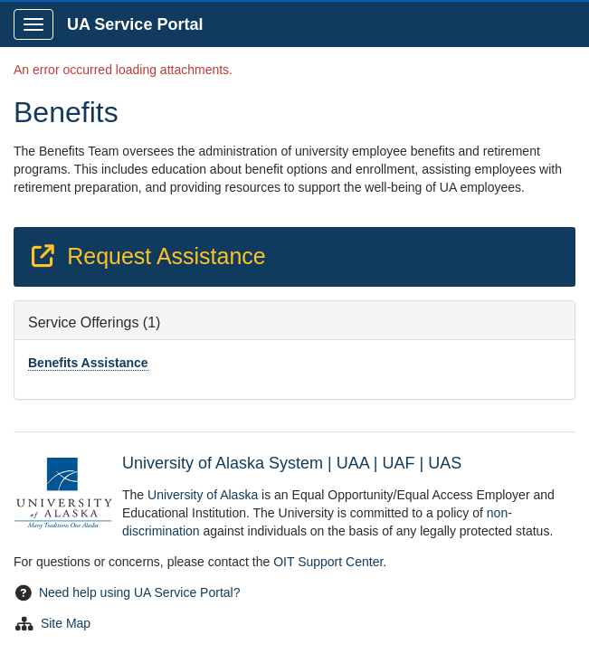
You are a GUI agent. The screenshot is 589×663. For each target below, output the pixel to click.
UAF (398, 463)
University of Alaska (202, 495)
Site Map (65, 623)
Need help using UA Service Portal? (140, 592)
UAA (353, 463)
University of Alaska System (222, 463)
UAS (444, 463)
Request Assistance (147, 256)
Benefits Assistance (88, 362)
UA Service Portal (135, 24)
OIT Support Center (328, 561)
